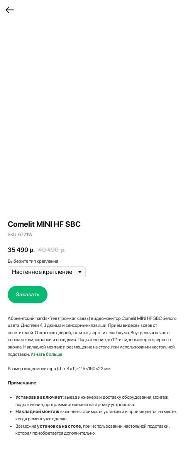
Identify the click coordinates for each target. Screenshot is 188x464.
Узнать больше (46, 354)
